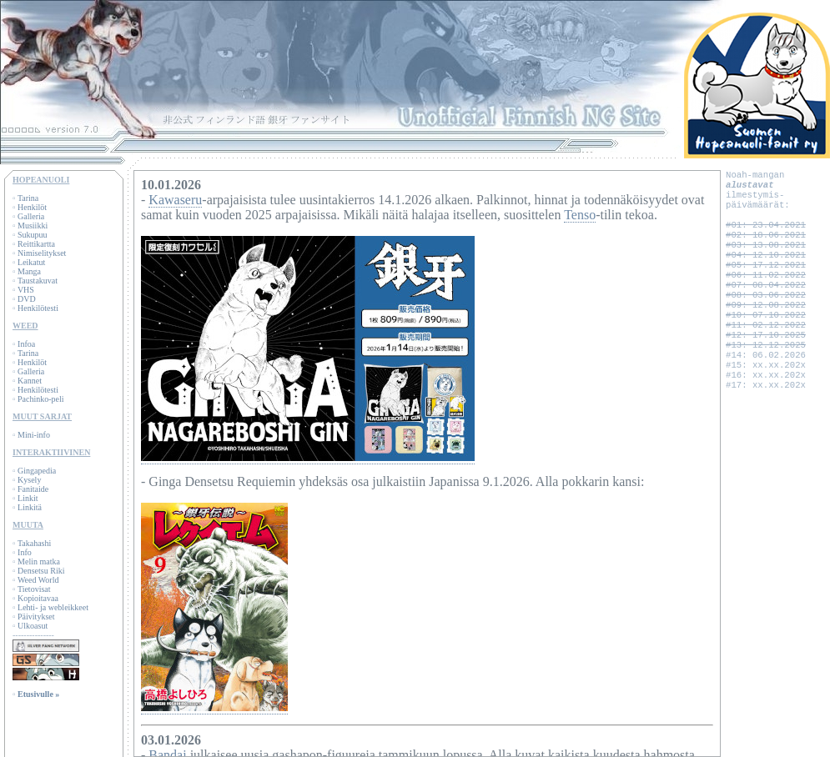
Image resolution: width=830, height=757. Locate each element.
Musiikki (33, 225)
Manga (29, 271)
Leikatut (31, 262)
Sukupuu (33, 234)
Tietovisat (34, 589)
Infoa (26, 343)
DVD (27, 298)
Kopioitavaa (38, 598)
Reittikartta (36, 243)
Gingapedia (37, 470)
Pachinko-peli (41, 399)
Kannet (30, 380)
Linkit (28, 498)
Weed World (38, 579)
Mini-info (34, 434)
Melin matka (39, 561)
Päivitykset (36, 616)
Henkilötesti (38, 308)
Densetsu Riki (41, 570)
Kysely (29, 479)
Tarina (28, 198)
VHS (26, 289)
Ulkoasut (33, 625)
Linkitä (30, 507)
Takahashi (34, 543)
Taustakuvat (38, 280)
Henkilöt (32, 207)
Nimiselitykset (42, 253)
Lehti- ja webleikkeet (53, 607)
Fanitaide (33, 489)
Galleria (31, 216)
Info (25, 552)
